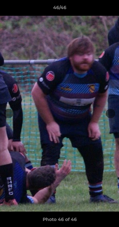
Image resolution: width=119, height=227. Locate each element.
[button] (111, 9)
